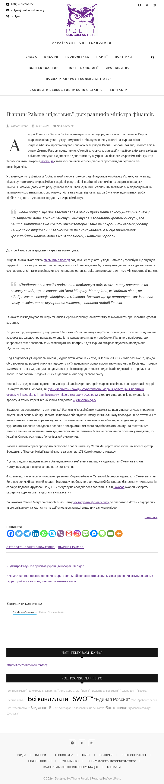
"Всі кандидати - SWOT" (59, 698)
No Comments (66, 126)
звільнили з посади (57, 260)
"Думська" (12, 713)
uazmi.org (151, 517)
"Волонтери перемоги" (105, 690)
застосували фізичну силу (91, 502)
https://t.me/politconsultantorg (26, 665)
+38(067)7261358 (20, 4)
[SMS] (85, 533)
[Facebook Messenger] (94, 533)
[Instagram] (77, 533)
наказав (118, 487)
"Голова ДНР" (128, 690)
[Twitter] (19, 533)
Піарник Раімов (71, 547)
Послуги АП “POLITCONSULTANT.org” (79, 78)
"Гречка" (142, 690)
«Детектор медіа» (84, 400)
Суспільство (118, 67)
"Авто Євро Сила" (69, 690)
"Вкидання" (38, 708)
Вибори (51, 56)
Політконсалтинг (44, 67)
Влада (31, 56)
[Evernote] (102, 533)
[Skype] (52, 533)
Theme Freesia (80, 778)
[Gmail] (69, 533)
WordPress (114, 778)
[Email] (110, 533)
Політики (123, 56)
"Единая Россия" (112, 699)
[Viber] (60, 533)
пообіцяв (47, 161)
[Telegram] (27, 533)
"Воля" (53, 708)
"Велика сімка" (15, 700)
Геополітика (77, 56)
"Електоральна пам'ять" (43, 690)
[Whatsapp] (44, 533)
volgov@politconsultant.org (25, 10)
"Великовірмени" (16, 690)
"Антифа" (65, 708)
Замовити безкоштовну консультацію (66, 90)
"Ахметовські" (20, 708)
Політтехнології (83, 67)
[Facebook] (10, 533)
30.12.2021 (41, 126)
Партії (102, 56)
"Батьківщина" (115, 708)
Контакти (119, 90)
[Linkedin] (35, 533)
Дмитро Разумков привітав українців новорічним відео (45, 566)
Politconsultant (17, 126)
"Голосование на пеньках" (88, 708)
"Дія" (133, 700)
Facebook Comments (25, 612)
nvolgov (13, 16)
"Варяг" (85, 690)
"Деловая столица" (139, 708)
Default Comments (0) (51, 612)
